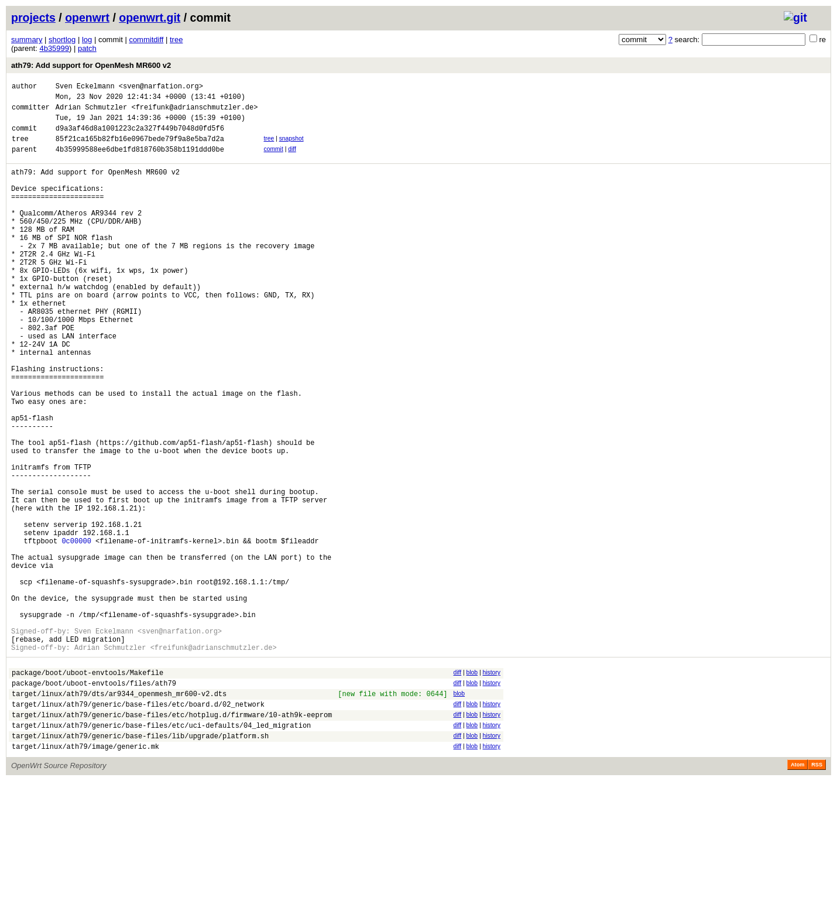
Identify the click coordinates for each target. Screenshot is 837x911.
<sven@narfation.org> (161, 88)
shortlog (62, 39)
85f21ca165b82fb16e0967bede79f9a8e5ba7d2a (140, 149)
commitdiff (146, 39)
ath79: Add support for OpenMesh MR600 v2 (91, 65)
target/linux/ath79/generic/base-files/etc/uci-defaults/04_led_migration (161, 852)
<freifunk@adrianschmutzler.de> (194, 112)
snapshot (291, 147)
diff (292, 159)
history (491, 788)
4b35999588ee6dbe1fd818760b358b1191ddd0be (140, 161)
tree (176, 39)
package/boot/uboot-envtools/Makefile (87, 790)
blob (472, 788)
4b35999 (54, 48)
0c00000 (76, 634)
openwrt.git (149, 17)
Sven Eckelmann (85, 88)
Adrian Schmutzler (91, 112)
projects (33, 17)
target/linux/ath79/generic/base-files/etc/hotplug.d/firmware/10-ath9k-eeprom (172, 839)
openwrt (87, 17)
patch (87, 48)
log (87, 39)
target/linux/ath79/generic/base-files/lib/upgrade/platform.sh (140, 864)
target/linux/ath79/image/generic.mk (85, 876)
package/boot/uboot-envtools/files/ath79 (94, 802)
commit (273, 159)
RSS (816, 895)
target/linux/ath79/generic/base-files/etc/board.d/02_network (138, 827)
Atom (797, 895)
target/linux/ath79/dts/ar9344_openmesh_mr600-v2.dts (119, 815)
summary (26, 39)
